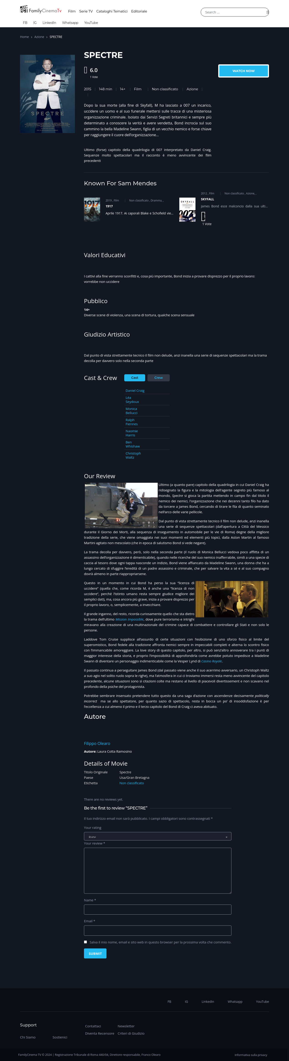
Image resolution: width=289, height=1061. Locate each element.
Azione (39, 37)
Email (89, 921)
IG (35, 23)
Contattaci (93, 1026)
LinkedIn (49, 23)
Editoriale (139, 11)
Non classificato (165, 89)
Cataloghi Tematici (111, 11)
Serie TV (86, 11)
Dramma (156, 200)
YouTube (91, 23)
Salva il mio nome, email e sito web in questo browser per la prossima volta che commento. (160, 942)
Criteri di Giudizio (131, 1033)
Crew (159, 378)
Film (72, 11)
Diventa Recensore (99, 1033)
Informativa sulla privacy (251, 1055)
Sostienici (60, 1037)
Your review (94, 843)
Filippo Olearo (97, 743)
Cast (134, 378)
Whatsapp (70, 23)
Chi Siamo (27, 1037)
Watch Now (244, 71)
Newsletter (126, 1026)
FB (25, 23)
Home (24, 37)
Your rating (92, 827)
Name (90, 900)
